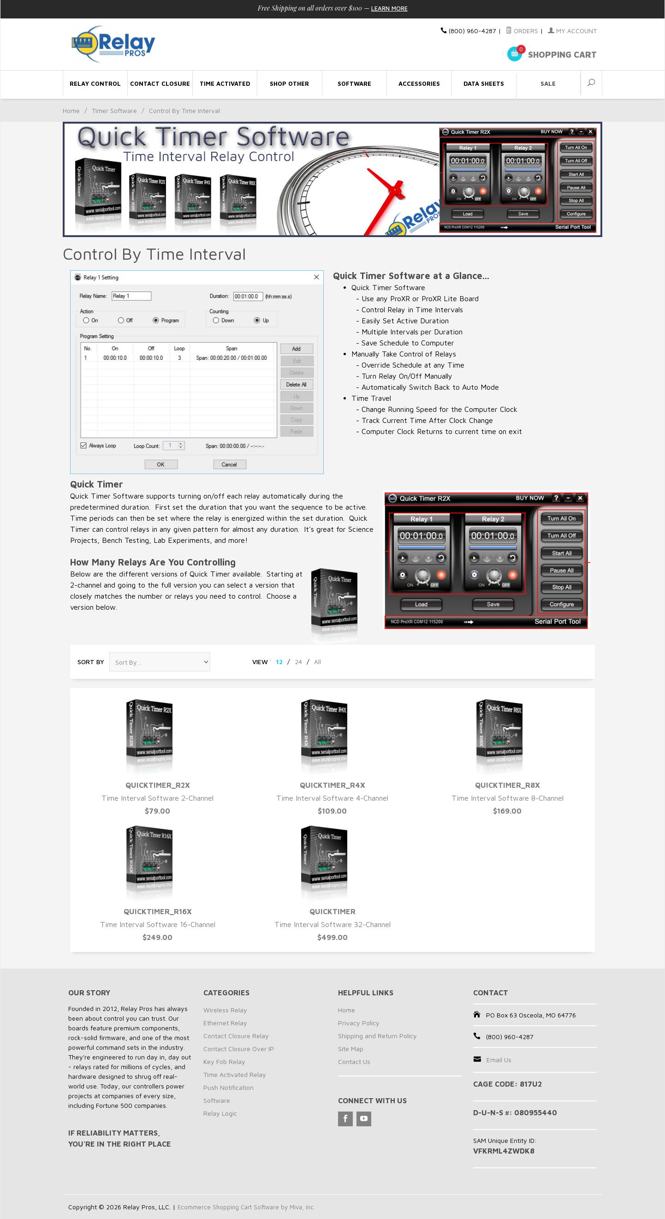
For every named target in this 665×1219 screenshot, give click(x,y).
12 (279, 662)
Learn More (389, 8)
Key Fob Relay (224, 1061)
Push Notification (228, 1087)
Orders (522, 31)
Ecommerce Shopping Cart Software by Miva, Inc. (250, 1207)
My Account (572, 31)
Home (71, 110)
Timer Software (114, 110)
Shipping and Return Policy (377, 1036)
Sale (548, 83)
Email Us (499, 1060)
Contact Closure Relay (236, 1036)
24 (298, 662)
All (317, 662)
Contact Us (354, 1061)
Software (216, 1100)
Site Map (350, 1049)
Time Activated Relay (234, 1074)
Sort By (90, 662)
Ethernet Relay (225, 1023)
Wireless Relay (225, 1010)
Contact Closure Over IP (238, 1049)
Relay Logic (220, 1113)
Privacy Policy (359, 1023)
